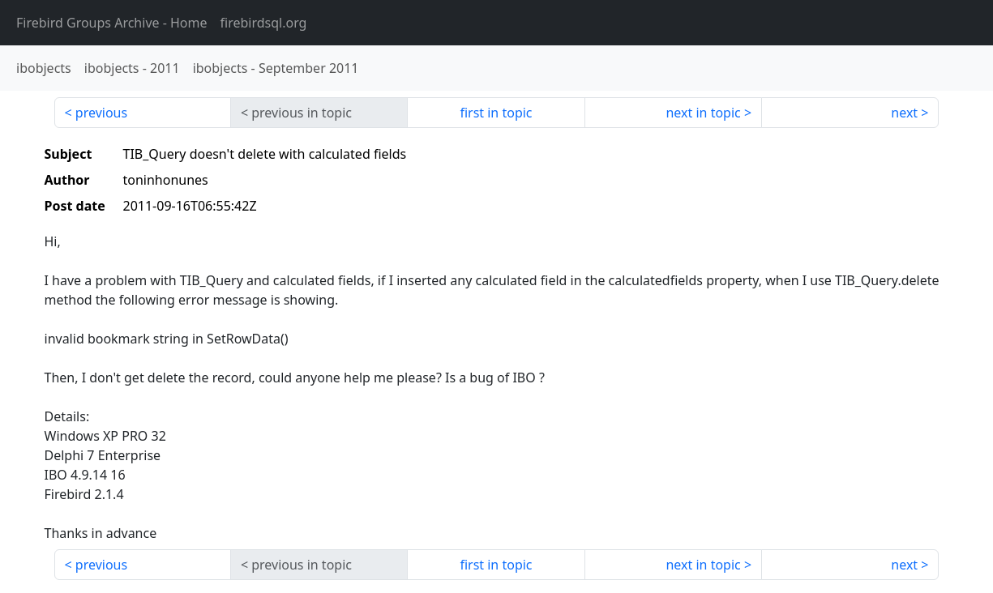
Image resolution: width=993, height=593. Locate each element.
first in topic (496, 113)
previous (101, 113)
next (904, 113)
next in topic (703, 113)
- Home (112, 23)
